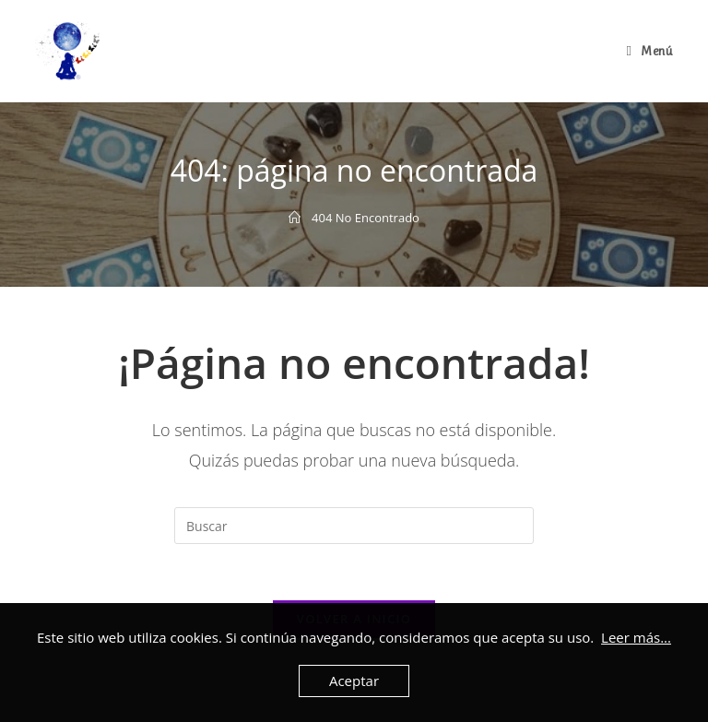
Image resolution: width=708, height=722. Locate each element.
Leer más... (636, 637)
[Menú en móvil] (649, 50)
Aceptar (354, 680)
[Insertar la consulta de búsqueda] (354, 525)
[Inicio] (295, 217)
